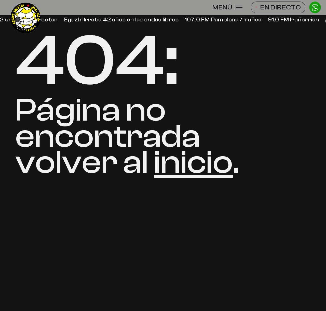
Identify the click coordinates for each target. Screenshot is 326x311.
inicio (193, 162)
